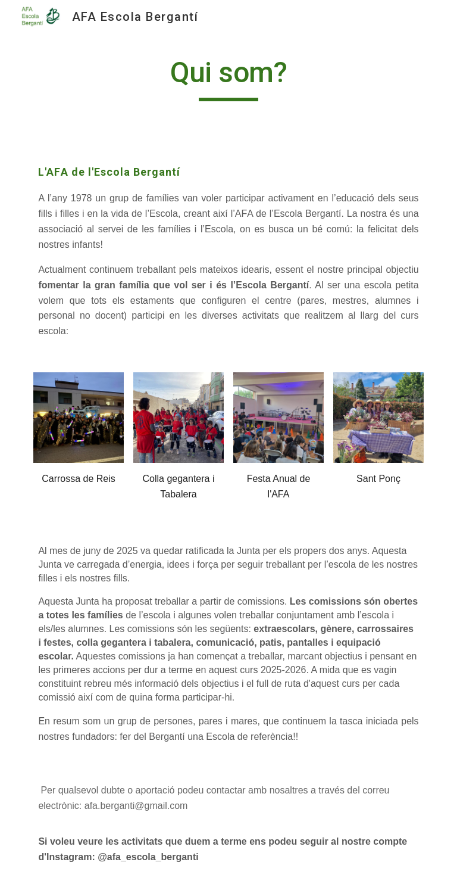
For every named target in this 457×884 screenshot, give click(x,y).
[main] (228, 78)
